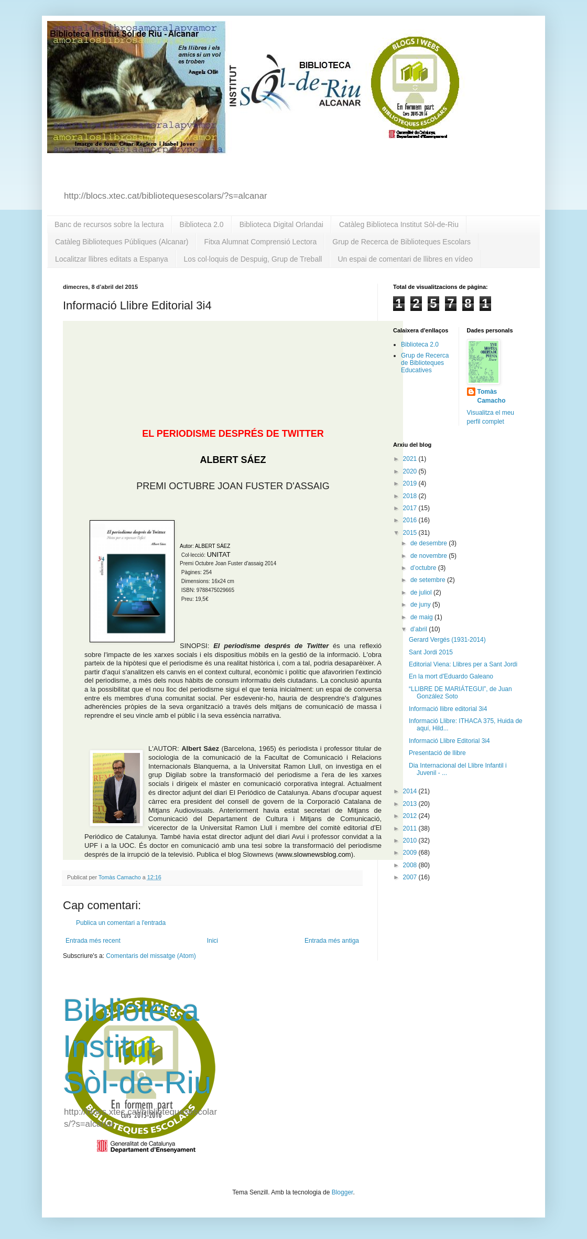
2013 (411, 803)
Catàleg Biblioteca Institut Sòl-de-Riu (399, 224)
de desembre (429, 543)
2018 (411, 496)
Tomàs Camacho (491, 396)
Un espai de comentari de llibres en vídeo (405, 259)
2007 (411, 877)
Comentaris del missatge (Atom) (150, 956)
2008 (411, 865)
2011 (411, 828)
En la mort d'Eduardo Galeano (451, 676)
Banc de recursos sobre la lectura (109, 224)
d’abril (419, 629)
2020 (411, 471)
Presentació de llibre (437, 753)
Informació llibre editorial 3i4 (448, 709)
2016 (411, 520)
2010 (411, 840)
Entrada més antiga (332, 940)
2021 (411, 458)
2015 (411, 532)
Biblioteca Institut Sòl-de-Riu (137, 1046)
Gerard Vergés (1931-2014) (447, 639)
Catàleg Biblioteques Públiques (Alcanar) (121, 242)
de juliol (421, 592)
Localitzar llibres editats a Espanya (111, 259)
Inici (212, 940)
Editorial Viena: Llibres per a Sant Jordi (463, 664)
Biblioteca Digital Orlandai (281, 224)
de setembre (428, 580)
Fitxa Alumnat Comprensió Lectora (260, 242)
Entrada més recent (93, 940)
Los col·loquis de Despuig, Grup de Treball (253, 259)
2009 (411, 852)
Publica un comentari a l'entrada (121, 922)
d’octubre (424, 568)
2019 (411, 483)
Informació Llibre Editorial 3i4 (449, 741)
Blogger (342, 1192)
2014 (411, 791)
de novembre (429, 555)
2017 (411, 508)
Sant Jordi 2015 (431, 652)
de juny (421, 604)
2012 (411, 816)
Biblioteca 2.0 (202, 224)
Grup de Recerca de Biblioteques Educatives (425, 363)
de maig (422, 617)
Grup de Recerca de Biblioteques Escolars (401, 242)
